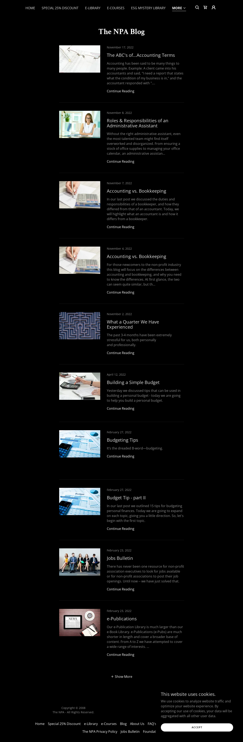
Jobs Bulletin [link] (130, 731)
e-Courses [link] (115, 8)
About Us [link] (137, 723)
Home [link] (30, 8)
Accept (197, 727)
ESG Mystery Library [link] (148, 8)
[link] (205, 7)
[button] (179, 8)
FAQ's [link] (152, 723)
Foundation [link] (152, 731)
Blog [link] (123, 723)
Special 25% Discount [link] (60, 8)
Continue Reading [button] (120, 91)
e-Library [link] (92, 8)
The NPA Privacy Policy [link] (99, 731)
